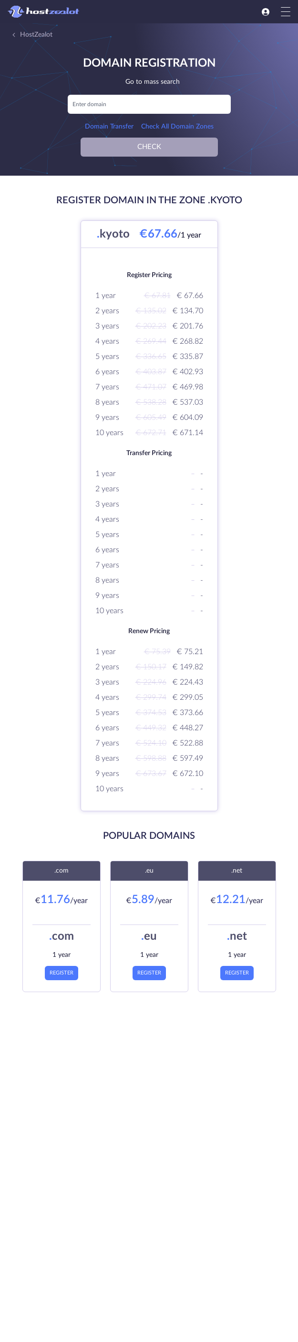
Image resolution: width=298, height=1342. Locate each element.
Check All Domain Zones (177, 126)
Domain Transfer (109, 126)
